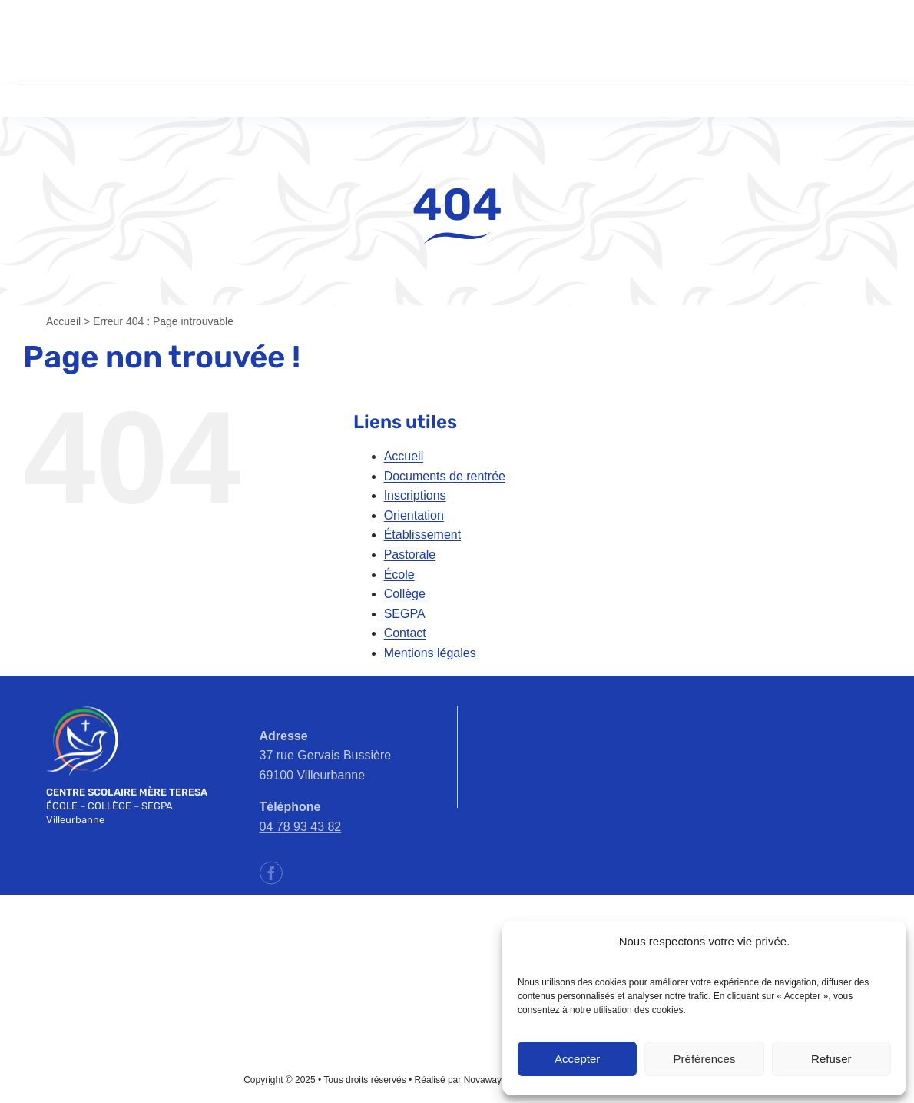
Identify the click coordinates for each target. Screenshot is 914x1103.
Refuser (831, 1058)
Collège (405, 593)
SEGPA (405, 613)
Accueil (63, 321)
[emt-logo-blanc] (82, 712)
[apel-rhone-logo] (286, 947)
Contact (405, 633)
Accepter (577, 1058)
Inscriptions (415, 495)
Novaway (483, 1080)
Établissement (423, 534)
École (399, 574)
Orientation (414, 515)
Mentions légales (430, 652)
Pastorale (410, 554)
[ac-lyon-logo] (457, 931)
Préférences (705, 1058)
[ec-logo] (116, 964)
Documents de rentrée (444, 476)
